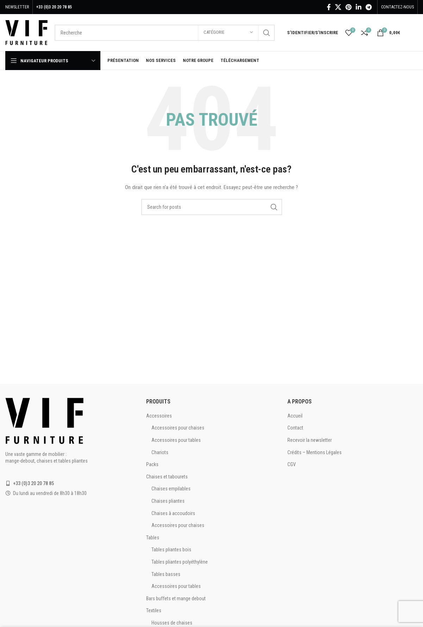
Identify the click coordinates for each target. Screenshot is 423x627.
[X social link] (338, 7)
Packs (152, 464)
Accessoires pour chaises (177, 428)
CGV (291, 464)
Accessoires (159, 416)
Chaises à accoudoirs (173, 513)
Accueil (295, 416)
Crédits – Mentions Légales (314, 452)
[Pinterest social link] (348, 7)
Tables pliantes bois (171, 549)
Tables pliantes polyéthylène (179, 562)
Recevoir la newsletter (309, 440)
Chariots (159, 452)
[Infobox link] (412, 32)
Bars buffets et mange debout (176, 598)
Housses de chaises (171, 623)
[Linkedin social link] (358, 7)
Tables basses (165, 574)
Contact (295, 428)
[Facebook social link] (329, 7)
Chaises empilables (171, 488)
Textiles (153, 610)
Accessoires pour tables (176, 440)
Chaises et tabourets (167, 476)
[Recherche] (165, 33)
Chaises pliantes (168, 501)
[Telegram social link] (368, 7)
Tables (152, 537)
